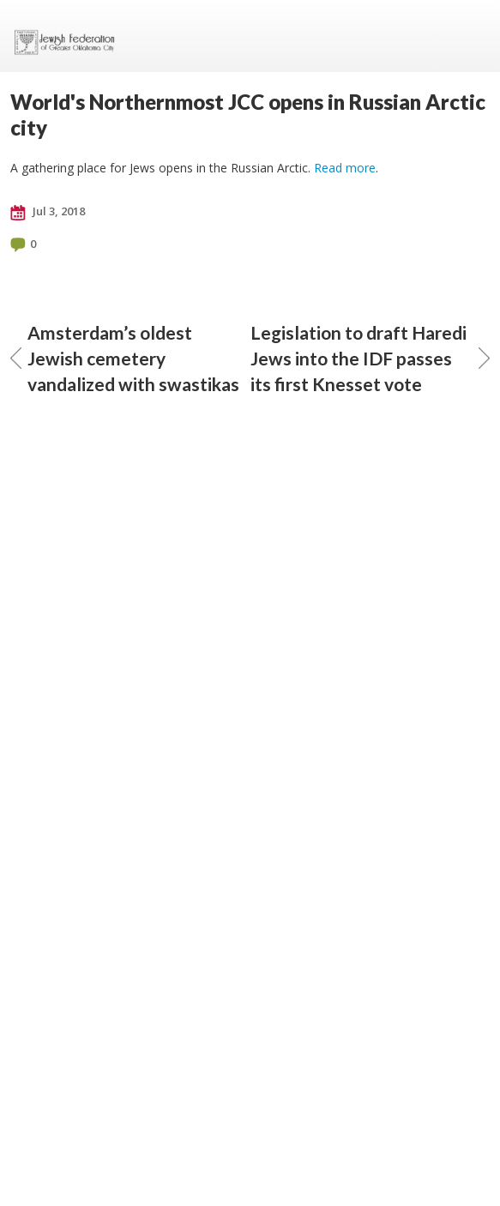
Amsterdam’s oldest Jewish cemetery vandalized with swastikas (124, 358)
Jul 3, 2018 (47, 211)
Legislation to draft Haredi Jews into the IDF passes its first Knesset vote (370, 358)
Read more (345, 168)
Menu (470, 36)
